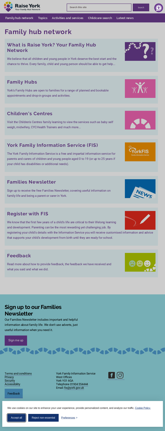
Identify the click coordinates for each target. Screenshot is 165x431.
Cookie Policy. (143, 408)
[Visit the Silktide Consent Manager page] (156, 418)
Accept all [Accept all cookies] (16, 417)
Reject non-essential (43, 417)
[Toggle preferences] (69, 417)
